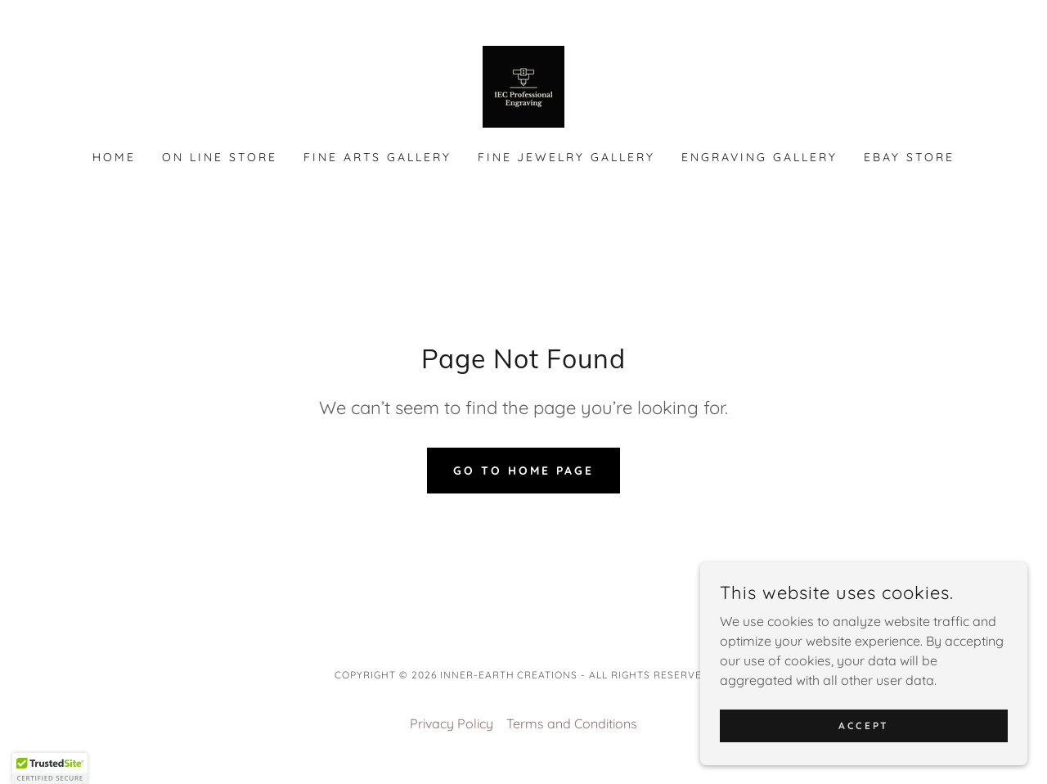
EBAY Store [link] (909, 157)
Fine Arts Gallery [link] (377, 157)
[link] (523, 85)
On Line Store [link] (219, 157)
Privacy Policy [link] (451, 723)
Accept (863, 725)
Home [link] (114, 157)
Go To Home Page (523, 470)
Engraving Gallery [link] (759, 157)
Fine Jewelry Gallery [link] (567, 157)
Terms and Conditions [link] (571, 723)
